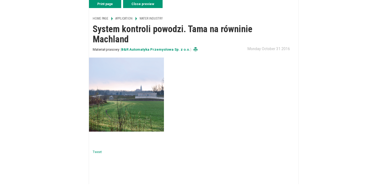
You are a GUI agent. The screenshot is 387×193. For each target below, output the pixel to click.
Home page (100, 18)
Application (123, 18)
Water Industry (151, 18)
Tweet (97, 152)
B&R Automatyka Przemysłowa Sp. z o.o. (155, 49)
